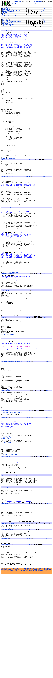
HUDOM (24, 673)
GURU (47, 672)
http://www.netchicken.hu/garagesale (11, 560)
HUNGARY (29, 673)
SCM (23, 675)
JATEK (33, 673)
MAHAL (20, 674)
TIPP (40, 675)
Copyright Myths (15, 3)
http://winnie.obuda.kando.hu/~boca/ (13, 425)
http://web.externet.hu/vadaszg (7, 370)
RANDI (15, 675)
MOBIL (23, 674)
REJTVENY (19, 675)
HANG (2, 673)
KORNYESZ (48, 673)
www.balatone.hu (17, 321)
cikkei (40, 7)
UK (48, 675)
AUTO (12, 672)
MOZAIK (30, 674)
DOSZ (28, 672)
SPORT (26, 675)
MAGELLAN (15, 674)
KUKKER (3, 674)
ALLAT (9, 672)
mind (11, 7)
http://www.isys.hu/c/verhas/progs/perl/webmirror (11, 488)
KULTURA (7, 674)
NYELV (46, 674)
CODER (24, 672)
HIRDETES (10, 673)
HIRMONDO (16, 673)
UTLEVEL (7, 676)
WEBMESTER (18, 1)
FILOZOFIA (39, 672)
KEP (36, 673)
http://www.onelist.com (5, 516)
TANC (38, 675)
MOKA (26, 674)
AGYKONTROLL (4, 672)
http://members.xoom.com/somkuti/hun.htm (10, 537)
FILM (36, 672)
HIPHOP (6, 673)
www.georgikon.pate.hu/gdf (14, 322)
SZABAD (30, 675)
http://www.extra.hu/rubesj (6, 460)
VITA (10, 676)
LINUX (11, 674)
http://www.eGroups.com (6, 518)
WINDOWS (20, 676)
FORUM (44, 672)
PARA (12, 675)
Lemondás (49, 3)
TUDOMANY (44, 675)
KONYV (43, 673)
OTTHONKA (8, 675)
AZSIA (15, 672)
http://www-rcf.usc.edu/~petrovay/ (8, 185)
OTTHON (3, 675)
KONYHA (39, 673)
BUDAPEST (20, 672)
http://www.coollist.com (6, 517)
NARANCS (34, 674)
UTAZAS (3, 676)
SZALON (34, 675)
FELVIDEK (32, 672)
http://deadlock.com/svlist (6, 523)
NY (43, 674)
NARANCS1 (40, 674)
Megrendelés (36, 3)
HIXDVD (20, 673)
